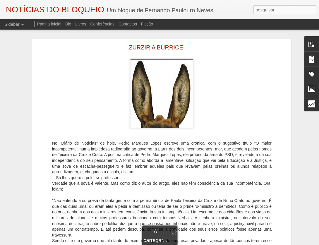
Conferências (102, 24)
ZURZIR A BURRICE (156, 47)
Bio (68, 24)
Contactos (128, 24)
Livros (80, 24)
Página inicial (49, 24)
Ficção (147, 24)
